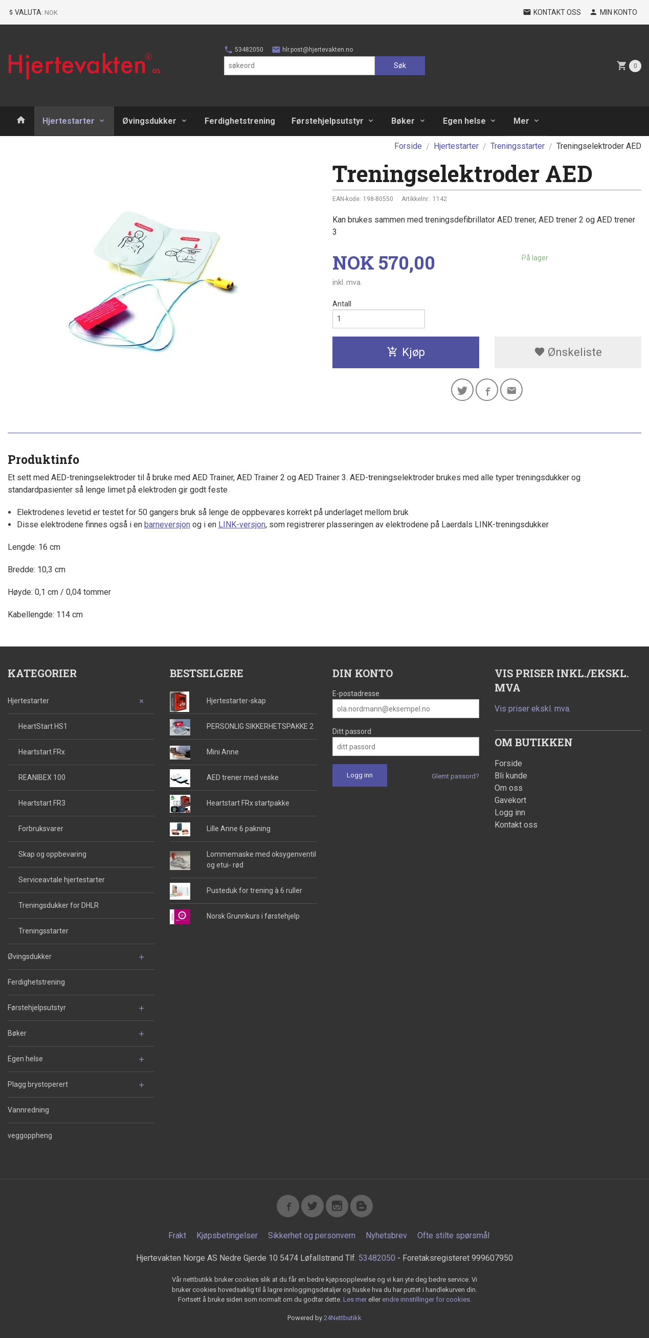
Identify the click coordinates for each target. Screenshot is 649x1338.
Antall (341, 304)
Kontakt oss (516, 825)
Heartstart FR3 (41, 803)
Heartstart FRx (41, 752)
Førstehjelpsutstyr (328, 121)
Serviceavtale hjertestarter (61, 880)
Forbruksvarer (40, 828)
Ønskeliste (568, 352)
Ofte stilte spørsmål (453, 1235)
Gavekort (510, 800)
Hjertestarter (68, 121)
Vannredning (28, 1110)
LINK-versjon (241, 524)
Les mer (355, 1299)
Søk (400, 65)
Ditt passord (351, 731)
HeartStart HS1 (43, 726)
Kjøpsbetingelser (227, 1235)
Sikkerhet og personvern (311, 1235)
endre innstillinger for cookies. (427, 1299)
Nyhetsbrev (386, 1235)
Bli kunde (511, 775)
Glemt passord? (455, 776)
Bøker (403, 121)
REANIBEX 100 (41, 777)
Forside (408, 146)
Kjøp (406, 352)
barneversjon (167, 524)
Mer (521, 121)
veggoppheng (30, 1135)
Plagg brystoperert (38, 1084)
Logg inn (510, 812)
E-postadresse (355, 693)
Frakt (177, 1235)
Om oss (509, 788)
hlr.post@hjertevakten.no (312, 49)
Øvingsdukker (149, 121)
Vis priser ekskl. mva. (533, 708)
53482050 (243, 49)
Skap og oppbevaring (52, 854)
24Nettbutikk (343, 1318)
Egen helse (464, 121)
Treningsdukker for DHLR (58, 905)
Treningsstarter (43, 931)
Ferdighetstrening (240, 121)
